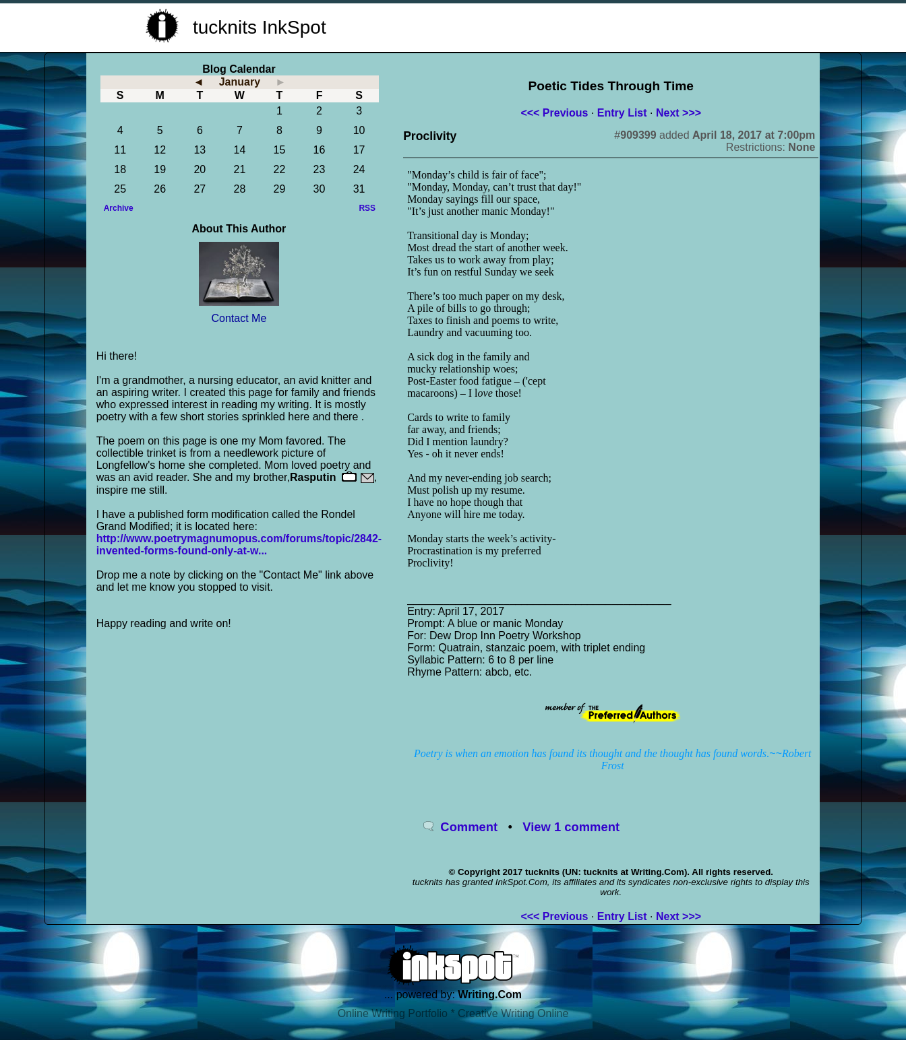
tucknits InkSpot (259, 27)
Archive (118, 208)
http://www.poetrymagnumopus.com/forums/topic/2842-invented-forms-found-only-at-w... (239, 544)
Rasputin (313, 477)
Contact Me (238, 318)
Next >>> (678, 113)
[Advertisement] (598, 25)
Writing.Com (490, 994)
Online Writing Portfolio (393, 1013)
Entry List (622, 113)
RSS (367, 208)
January (239, 82)
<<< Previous (554, 113)
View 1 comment (571, 827)
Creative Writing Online (513, 1013)
